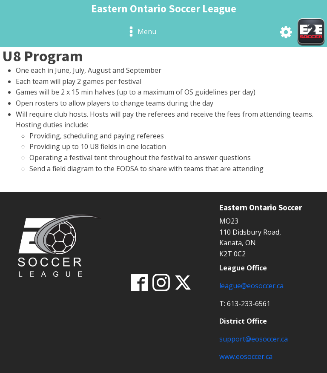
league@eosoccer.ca (251, 285)
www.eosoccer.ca (245, 356)
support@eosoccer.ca (253, 339)
